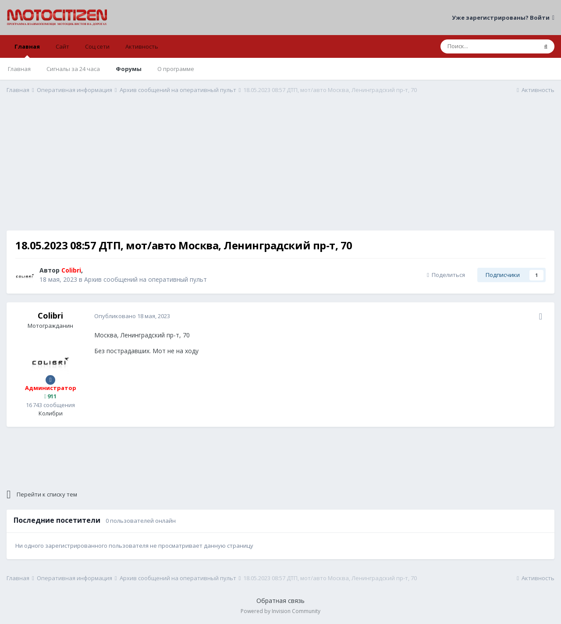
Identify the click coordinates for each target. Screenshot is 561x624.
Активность (141, 46)
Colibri (50, 315)
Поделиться (446, 275)
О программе (175, 69)
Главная (27, 50)
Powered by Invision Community (280, 611)
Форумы (129, 69)
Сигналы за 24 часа (73, 69)
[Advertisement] (280, 169)
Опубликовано (132, 316)
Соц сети (97, 46)
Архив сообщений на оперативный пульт (145, 279)
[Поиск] (488, 46)
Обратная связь (280, 600)
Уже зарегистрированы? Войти (503, 17)
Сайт (62, 46)
